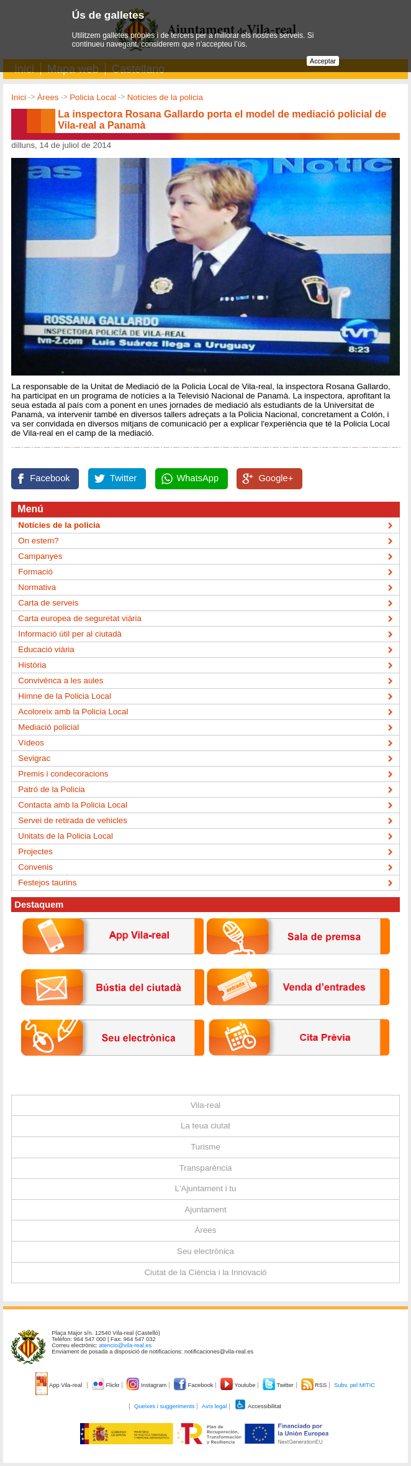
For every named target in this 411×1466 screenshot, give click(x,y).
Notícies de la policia (165, 97)
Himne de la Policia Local (64, 696)
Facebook (50, 478)
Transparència (205, 1168)
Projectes (35, 851)
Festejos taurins (47, 882)
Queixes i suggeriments (164, 1406)
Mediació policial (48, 727)
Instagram (147, 1385)
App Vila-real (59, 1385)
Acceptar (323, 61)
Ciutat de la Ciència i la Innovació (205, 1272)
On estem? (38, 540)
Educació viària (46, 649)
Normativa (37, 587)
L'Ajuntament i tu (206, 1188)
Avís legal (214, 1406)
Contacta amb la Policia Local (72, 804)
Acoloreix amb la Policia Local (73, 711)
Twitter (123, 478)
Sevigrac (34, 758)
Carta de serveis (48, 602)
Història (32, 665)
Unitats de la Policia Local (65, 836)
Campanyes (40, 556)
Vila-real (206, 1105)
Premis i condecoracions (63, 773)
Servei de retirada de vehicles (72, 820)
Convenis (35, 867)
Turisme (205, 1146)
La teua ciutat (205, 1125)
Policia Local (93, 97)
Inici (18, 97)
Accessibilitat (257, 1406)
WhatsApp (198, 478)
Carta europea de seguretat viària (80, 618)
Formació (35, 571)
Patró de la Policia (51, 789)
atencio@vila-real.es (125, 1345)
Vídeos (31, 742)
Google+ (275, 478)
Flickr (106, 1385)
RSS (314, 1385)
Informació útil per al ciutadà (70, 633)
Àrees (48, 97)
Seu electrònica (205, 1251)
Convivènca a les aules (60, 680)
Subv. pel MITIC (354, 1385)
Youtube (238, 1385)
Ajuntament (205, 1209)
